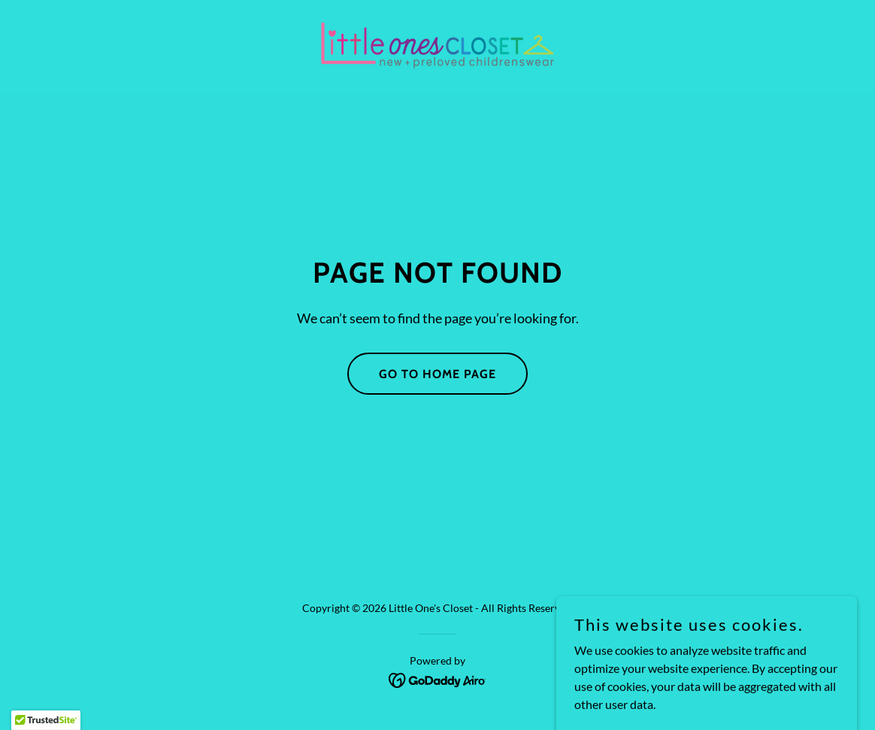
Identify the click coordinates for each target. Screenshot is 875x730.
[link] (437, 44)
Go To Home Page (437, 374)
